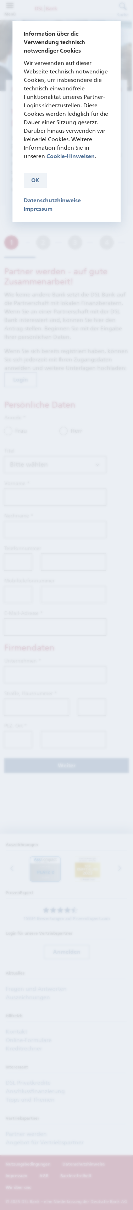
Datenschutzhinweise (52, 200)
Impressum (38, 208)
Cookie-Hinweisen (70, 156)
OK (35, 180)
